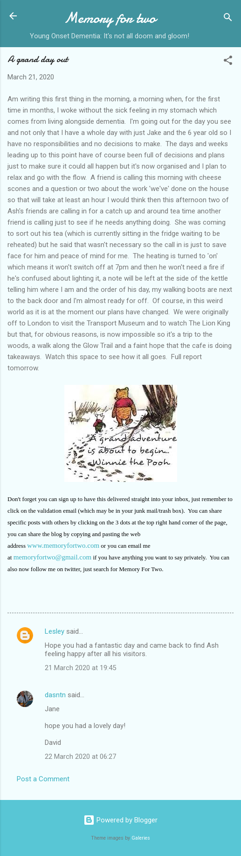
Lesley (54, 631)
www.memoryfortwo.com (63, 545)
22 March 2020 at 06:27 (80, 756)
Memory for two (110, 17)
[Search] (228, 19)
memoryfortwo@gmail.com (53, 557)
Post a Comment (43, 779)
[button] (228, 62)
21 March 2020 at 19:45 (80, 668)
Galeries (140, 838)
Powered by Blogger (120, 820)
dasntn (55, 695)
